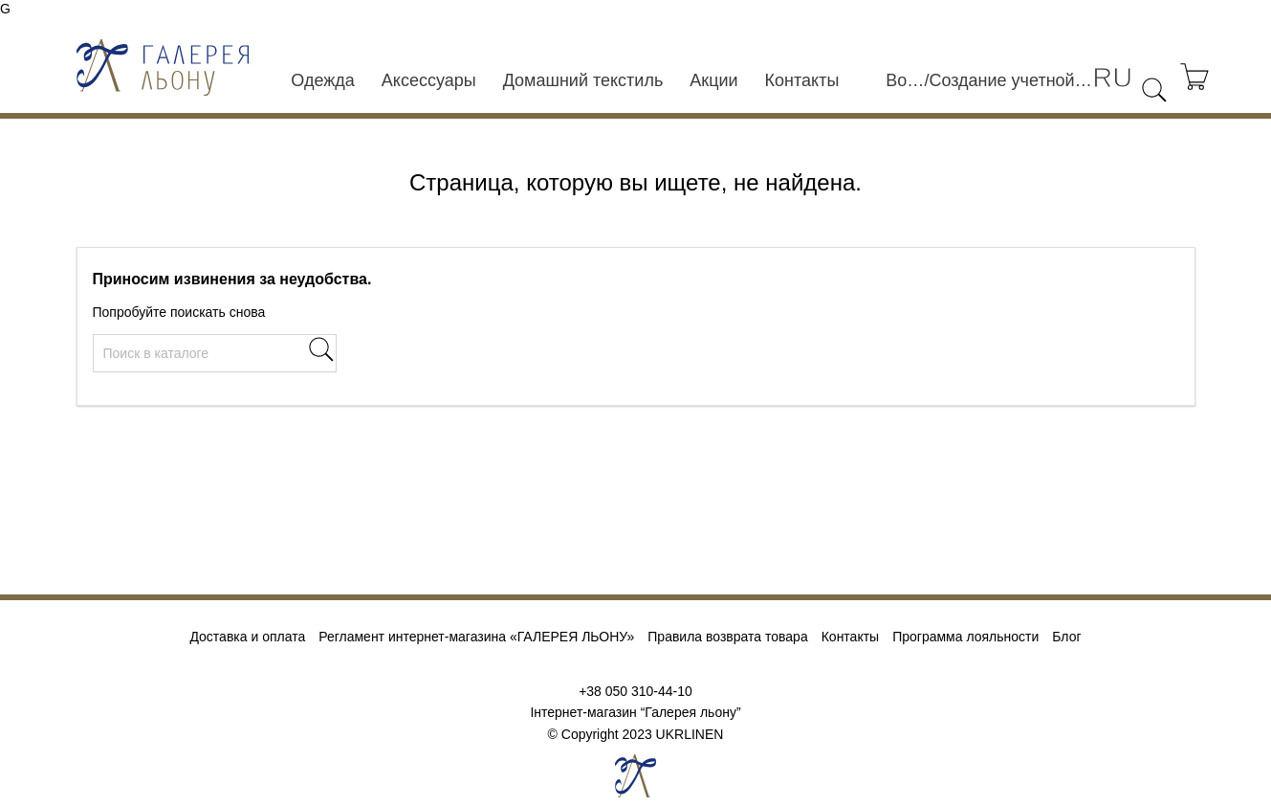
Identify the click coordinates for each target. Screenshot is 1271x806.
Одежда (322, 80)
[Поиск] (215, 353)
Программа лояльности (965, 636)
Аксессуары (429, 80)
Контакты (802, 80)
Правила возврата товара (727, 636)
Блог (1066, 636)
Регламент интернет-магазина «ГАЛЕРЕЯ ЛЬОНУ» (476, 636)
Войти (905, 80)
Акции (713, 80)
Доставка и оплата (247, 636)
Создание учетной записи (1010, 80)
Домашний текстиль (583, 80)
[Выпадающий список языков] (1112, 78)
